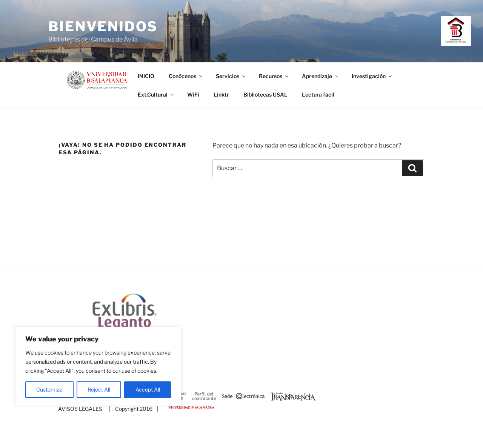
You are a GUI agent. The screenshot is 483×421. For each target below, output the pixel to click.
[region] (98, 366)
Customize (49, 389)
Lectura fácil (318, 94)
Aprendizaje (320, 76)
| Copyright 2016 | (132, 409)
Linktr (221, 94)
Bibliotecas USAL (265, 94)
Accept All (147, 389)
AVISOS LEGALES (80, 409)
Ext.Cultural (156, 94)
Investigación (372, 76)
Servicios (231, 76)
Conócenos (186, 76)
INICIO (146, 76)
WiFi (193, 94)
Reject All (99, 389)
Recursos (274, 76)
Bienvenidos (103, 26)
